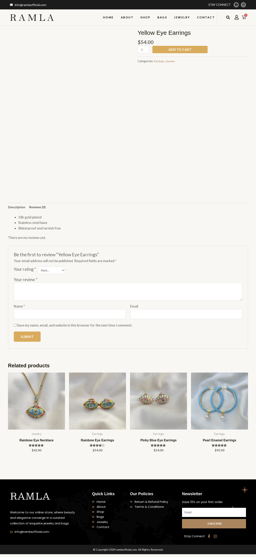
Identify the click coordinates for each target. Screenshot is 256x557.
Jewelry (182, 17)
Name (19, 308)
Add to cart (181, 49)
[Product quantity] (144, 50)
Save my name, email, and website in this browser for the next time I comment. (74, 327)
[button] (228, 17)
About (127, 17)
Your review (26, 280)
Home (108, 17)
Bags (162, 17)
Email (134, 308)
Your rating (25, 269)
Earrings (159, 61)
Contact (206, 17)
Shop (145, 17)
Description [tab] (17, 207)
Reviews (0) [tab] (40, 207)
